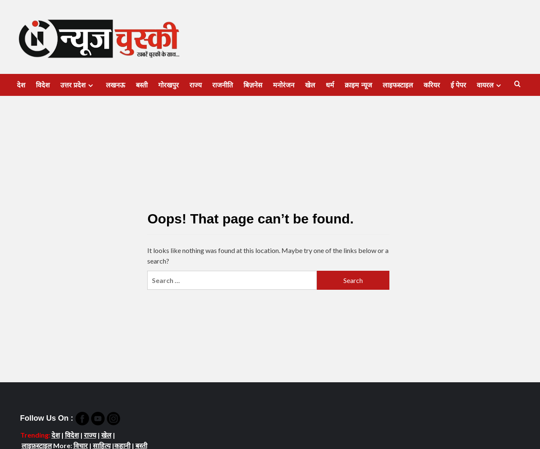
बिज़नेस (252, 85)
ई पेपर (458, 85)
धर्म (330, 85)
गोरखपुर (168, 85)
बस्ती (142, 85)
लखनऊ (115, 85)
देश (21, 85)
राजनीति (222, 85)
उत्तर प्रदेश (77, 85)
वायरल (490, 85)
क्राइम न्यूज (358, 85)
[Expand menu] (90, 85)
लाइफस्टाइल (398, 85)
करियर (432, 85)
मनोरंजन (283, 85)
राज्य (195, 85)
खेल (310, 85)
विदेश (43, 85)
